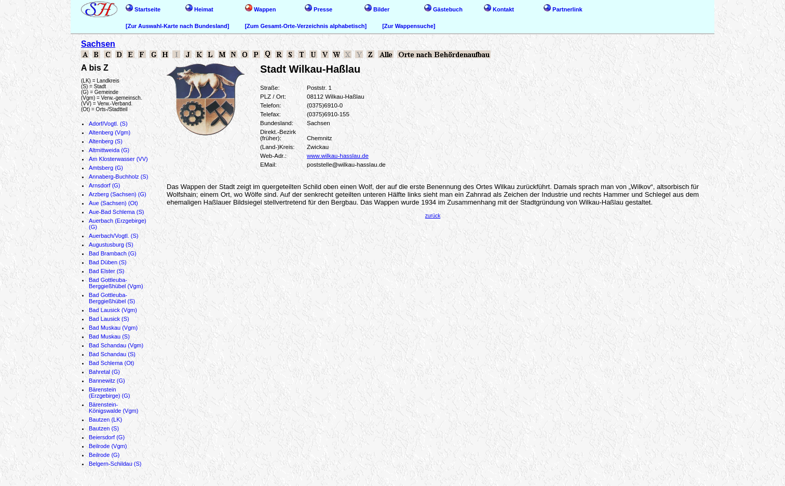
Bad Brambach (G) (113, 253)
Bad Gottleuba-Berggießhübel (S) (112, 298)
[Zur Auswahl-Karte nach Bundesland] (177, 26)
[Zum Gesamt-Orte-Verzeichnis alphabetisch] (306, 26)
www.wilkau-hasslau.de (338, 156)
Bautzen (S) (104, 428)
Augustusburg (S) (111, 244)
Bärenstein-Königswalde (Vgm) (113, 407)
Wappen (260, 9)
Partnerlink (563, 9)
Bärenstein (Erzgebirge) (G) (109, 392)
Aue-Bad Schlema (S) (116, 212)
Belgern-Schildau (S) (115, 464)
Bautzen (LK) (105, 419)
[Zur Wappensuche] (408, 26)
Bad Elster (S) (106, 271)
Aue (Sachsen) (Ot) (113, 203)
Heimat (199, 9)
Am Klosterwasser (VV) (118, 159)
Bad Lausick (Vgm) (113, 310)
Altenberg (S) (106, 141)
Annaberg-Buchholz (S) (118, 176)
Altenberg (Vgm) (109, 132)
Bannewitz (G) (107, 380)
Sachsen (98, 43)
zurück (432, 216)
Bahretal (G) (104, 372)
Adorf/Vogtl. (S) (108, 123)
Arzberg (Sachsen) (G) (117, 194)
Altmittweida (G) (109, 150)
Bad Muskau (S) (109, 336)
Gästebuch (443, 9)
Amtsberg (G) (106, 168)
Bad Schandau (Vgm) (116, 345)
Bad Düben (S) (108, 262)
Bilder (376, 9)
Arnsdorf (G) (104, 185)
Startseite (143, 9)
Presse (318, 9)
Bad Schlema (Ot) (111, 363)
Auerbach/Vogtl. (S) (113, 236)
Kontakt (499, 9)
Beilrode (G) (104, 455)
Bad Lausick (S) (109, 319)
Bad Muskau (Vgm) (113, 328)
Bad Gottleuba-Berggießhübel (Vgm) (116, 283)
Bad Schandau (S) (112, 354)
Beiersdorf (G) (107, 437)
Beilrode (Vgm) (108, 446)
